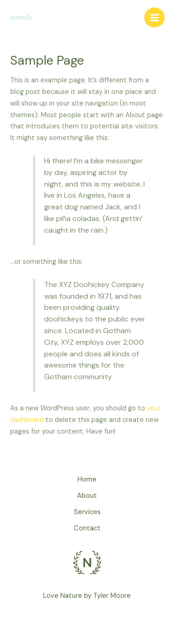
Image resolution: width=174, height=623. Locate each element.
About (87, 495)
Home (87, 479)
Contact (87, 528)
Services (87, 512)
